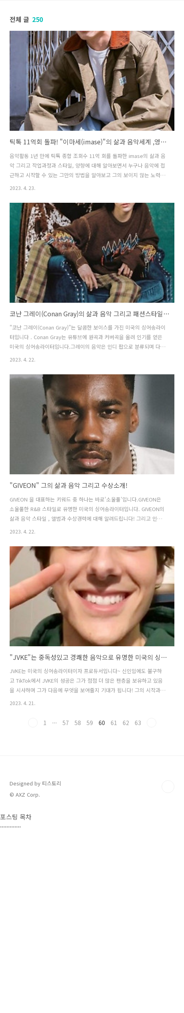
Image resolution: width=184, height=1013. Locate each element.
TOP (168, 970)
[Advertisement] (92, 835)
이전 (33, 722)
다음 (151, 722)
